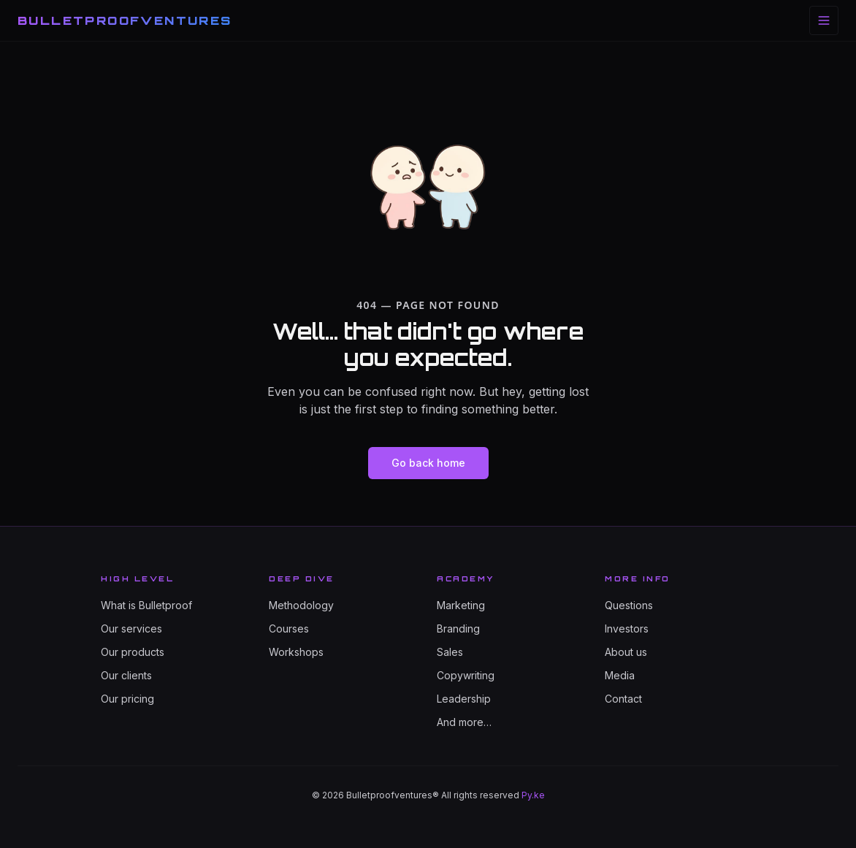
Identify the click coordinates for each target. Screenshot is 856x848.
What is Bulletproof (146, 605)
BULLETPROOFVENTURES (125, 20)
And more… (464, 722)
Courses (289, 628)
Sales (450, 652)
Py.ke (533, 795)
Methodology (301, 605)
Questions (629, 605)
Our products (132, 652)
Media (620, 675)
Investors (627, 628)
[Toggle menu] (823, 20)
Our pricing (127, 698)
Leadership (464, 698)
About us (626, 652)
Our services (131, 628)
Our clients (126, 675)
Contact (623, 698)
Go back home (428, 463)
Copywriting (465, 675)
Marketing (461, 605)
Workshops (296, 652)
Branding (458, 628)
